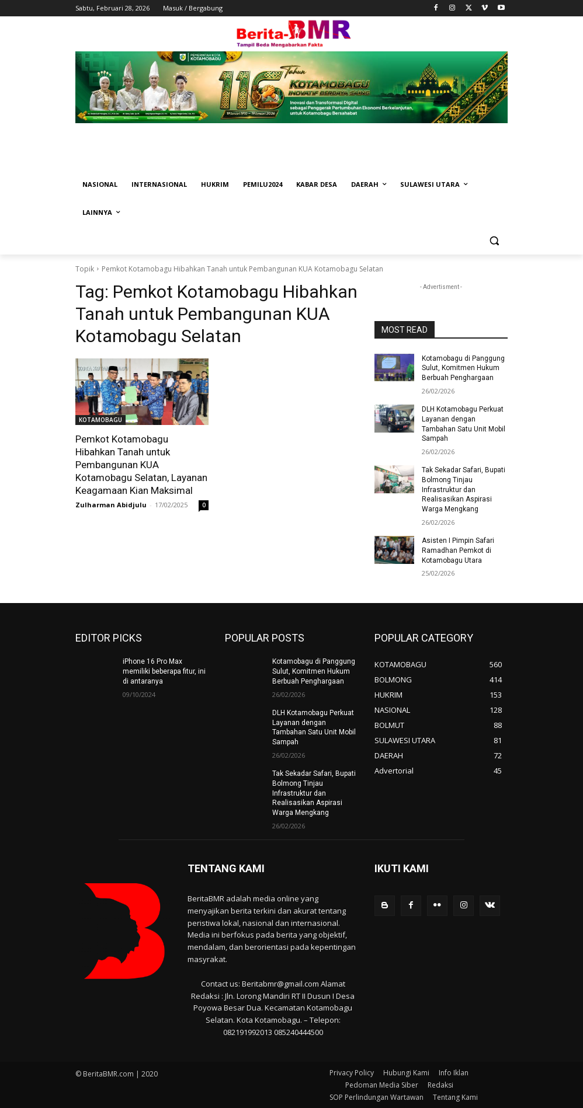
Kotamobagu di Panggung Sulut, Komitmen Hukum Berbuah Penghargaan (463, 368)
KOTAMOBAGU (100, 420)
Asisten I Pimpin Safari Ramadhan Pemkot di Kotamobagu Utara (458, 550)
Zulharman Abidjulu (111, 504)
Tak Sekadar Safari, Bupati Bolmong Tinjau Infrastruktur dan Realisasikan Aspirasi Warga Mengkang (463, 489)
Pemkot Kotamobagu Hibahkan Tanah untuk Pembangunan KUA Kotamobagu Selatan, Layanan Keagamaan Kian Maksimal (141, 464)
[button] (494, 241)
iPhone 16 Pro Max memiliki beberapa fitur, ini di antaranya (164, 671)
